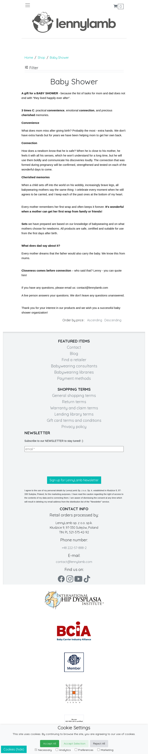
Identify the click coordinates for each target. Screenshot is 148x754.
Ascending (94, 320)
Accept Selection (74, 743)
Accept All (49, 743)
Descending (112, 320)
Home (29, 57)
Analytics (63, 750)
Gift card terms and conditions (74, 420)
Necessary (43, 750)
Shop (41, 57)
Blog (74, 353)
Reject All (99, 743)
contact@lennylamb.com (74, 562)
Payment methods (74, 378)
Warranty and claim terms (74, 407)
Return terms (74, 401)
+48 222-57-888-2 (74, 548)
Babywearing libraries (74, 372)
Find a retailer (74, 359)
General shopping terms (74, 395)
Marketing (105, 750)
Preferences (84, 750)
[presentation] (54, 464)
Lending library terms (74, 414)
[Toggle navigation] (49, 5)
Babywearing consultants (74, 365)
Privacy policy (74, 426)
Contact (74, 347)
